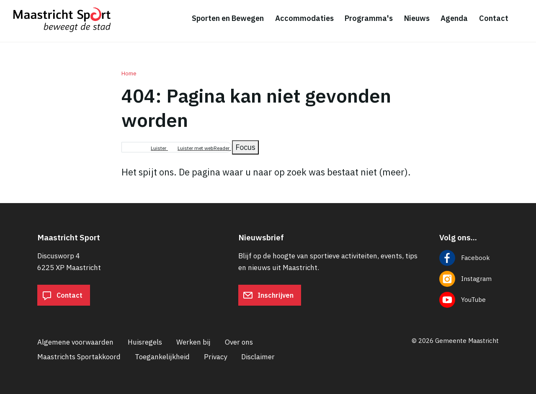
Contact (62, 295)
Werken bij (193, 342)
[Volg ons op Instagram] (469, 279)
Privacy (215, 356)
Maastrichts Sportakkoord (79, 356)
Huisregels (145, 342)
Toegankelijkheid (162, 356)
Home (129, 73)
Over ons (239, 342)
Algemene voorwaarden (75, 342)
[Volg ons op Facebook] (469, 258)
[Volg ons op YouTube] (469, 300)
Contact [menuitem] (493, 18)
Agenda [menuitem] (454, 18)
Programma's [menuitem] (369, 18)
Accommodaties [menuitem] (304, 18)
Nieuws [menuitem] (417, 18)
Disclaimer (258, 356)
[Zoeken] (523, 18)
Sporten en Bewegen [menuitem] (228, 18)
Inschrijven (268, 295)
